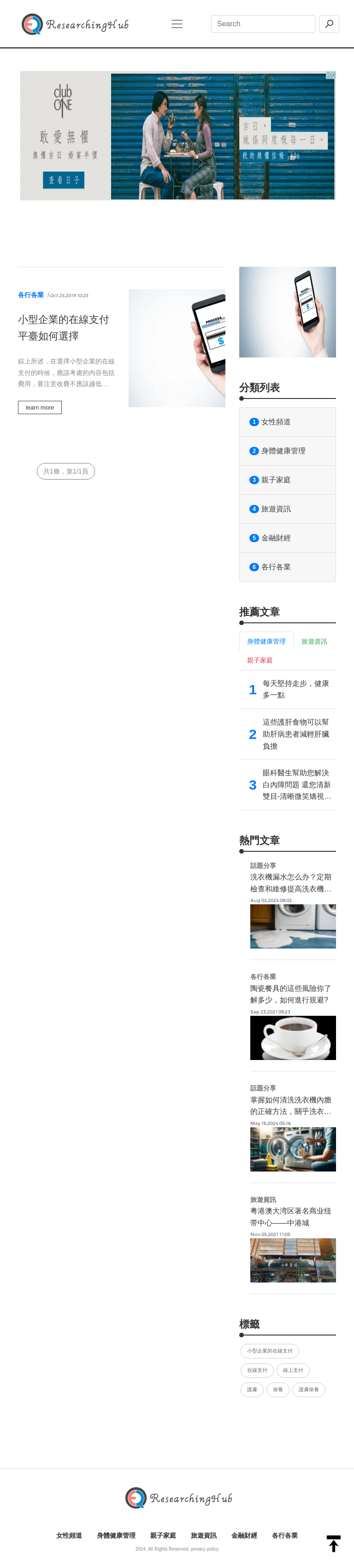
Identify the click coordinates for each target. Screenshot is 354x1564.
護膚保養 (309, 1389)
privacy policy (204, 1549)
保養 (278, 1389)
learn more (40, 407)
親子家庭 (270, 480)
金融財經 (270, 538)
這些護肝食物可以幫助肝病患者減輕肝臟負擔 (296, 734)
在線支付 (257, 1370)
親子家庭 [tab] (260, 660)
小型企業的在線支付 (270, 1350)
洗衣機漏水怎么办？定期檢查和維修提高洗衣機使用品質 (290, 888)
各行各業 (31, 295)
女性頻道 (270, 422)
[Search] (263, 24)
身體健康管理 (277, 451)
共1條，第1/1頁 (65, 471)
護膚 (252, 1389)
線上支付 (293, 1370)
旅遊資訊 (270, 509)
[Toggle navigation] (177, 24)
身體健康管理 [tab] (266, 641)
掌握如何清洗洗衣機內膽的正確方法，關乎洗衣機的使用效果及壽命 (290, 1111)
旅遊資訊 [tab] (314, 641)
